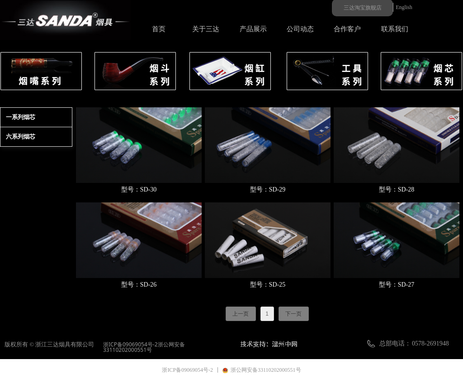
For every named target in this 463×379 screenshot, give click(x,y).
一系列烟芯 (20, 117)
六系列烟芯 (20, 136)
